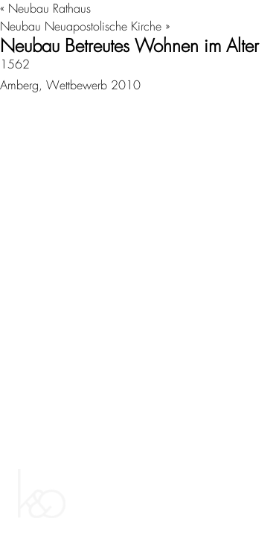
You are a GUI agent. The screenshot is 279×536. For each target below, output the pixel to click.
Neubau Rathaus (49, 8)
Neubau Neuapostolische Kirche (80, 26)
